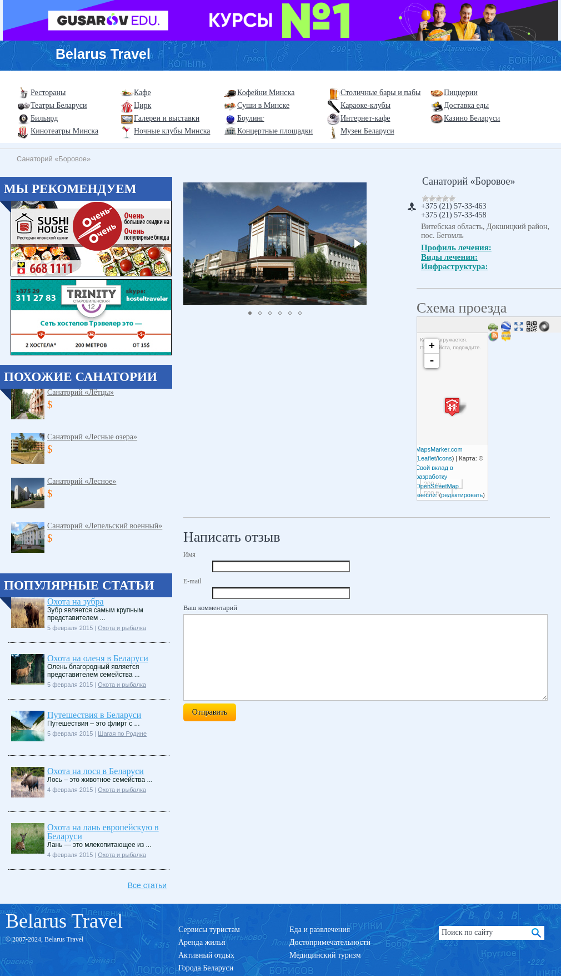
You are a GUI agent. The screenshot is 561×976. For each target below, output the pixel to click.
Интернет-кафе (365, 118)
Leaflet (427, 458)
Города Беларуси (205, 968)
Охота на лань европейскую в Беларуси (103, 832)
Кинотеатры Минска (64, 131)
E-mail (192, 581)
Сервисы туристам (209, 929)
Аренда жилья (202, 942)
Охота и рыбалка (122, 628)
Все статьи (147, 885)
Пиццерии (461, 92)
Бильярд (44, 118)
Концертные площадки (275, 131)
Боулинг (250, 118)
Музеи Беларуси (367, 131)
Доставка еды (466, 105)
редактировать (462, 495)
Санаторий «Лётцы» (80, 392)
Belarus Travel (103, 54)
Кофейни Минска (265, 92)
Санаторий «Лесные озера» (92, 437)
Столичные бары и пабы (380, 92)
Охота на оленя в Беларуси (97, 658)
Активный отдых (206, 955)
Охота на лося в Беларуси (95, 771)
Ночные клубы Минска (172, 131)
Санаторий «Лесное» (81, 481)
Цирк (142, 105)
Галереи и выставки (166, 118)
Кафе (142, 92)
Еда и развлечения (319, 929)
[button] (356, 243)
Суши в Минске (263, 105)
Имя (189, 554)
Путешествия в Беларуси (94, 715)
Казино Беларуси (472, 118)
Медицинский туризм (325, 955)
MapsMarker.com (438, 449)
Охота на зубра (75, 601)
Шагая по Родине (122, 733)
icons (445, 458)
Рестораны (48, 92)
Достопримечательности (329, 942)
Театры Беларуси (59, 105)
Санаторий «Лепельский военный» (104, 526)
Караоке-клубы (365, 105)
